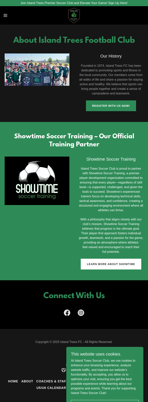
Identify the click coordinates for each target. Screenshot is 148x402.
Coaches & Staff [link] (52, 381)
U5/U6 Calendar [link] (51, 387)
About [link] (27, 381)
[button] (12, 15)
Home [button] (13, 381)
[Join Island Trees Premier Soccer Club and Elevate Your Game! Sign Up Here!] (74, 3)
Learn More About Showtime (111, 264)
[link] (74, 15)
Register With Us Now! (111, 105)
